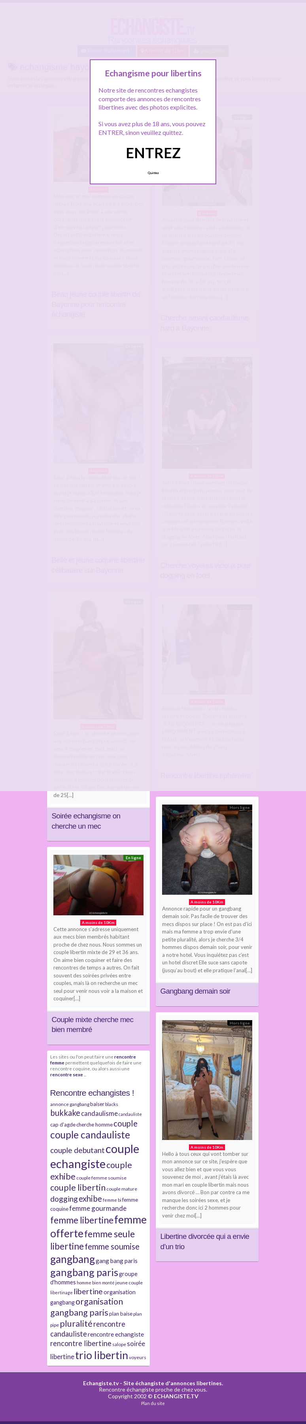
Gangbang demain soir (195, 991)
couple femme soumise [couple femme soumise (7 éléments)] (101, 1178)
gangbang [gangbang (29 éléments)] (72, 1259)
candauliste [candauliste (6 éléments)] (130, 1114)
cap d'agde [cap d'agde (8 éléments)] (63, 1124)
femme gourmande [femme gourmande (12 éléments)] (98, 1208)
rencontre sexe (66, 1074)
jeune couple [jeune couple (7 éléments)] (129, 1283)
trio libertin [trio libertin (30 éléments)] (101, 1355)
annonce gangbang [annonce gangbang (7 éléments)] (69, 1104)
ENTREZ (153, 152)
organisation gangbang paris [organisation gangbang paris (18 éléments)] (86, 1307)
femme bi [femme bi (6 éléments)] (112, 1199)
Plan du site (153, 1403)
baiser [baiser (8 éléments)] (97, 1104)
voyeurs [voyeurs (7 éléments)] (137, 1357)
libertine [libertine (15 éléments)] (88, 1291)
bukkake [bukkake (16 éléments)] (65, 1112)
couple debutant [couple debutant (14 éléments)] (77, 1150)
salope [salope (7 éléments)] (119, 1344)
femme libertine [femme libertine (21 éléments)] (81, 1219)
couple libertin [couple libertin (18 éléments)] (78, 1187)
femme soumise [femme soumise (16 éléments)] (112, 1246)
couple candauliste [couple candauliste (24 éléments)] (90, 1134)
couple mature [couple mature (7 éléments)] (121, 1189)
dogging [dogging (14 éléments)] (64, 1198)
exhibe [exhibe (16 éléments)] (90, 1198)
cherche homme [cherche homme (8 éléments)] (94, 1124)
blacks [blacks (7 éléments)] (111, 1104)
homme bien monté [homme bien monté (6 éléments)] (96, 1282)
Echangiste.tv (101, 1383)
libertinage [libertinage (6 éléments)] (61, 1292)
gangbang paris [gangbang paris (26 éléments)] (84, 1272)
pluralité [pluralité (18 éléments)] (76, 1323)
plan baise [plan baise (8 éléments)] (120, 1313)
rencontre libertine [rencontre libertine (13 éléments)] (80, 1343)
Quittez (153, 173)
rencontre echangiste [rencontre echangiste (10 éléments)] (116, 1334)
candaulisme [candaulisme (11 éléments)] (99, 1113)
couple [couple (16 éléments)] (125, 1123)
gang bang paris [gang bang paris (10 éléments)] (117, 1260)
